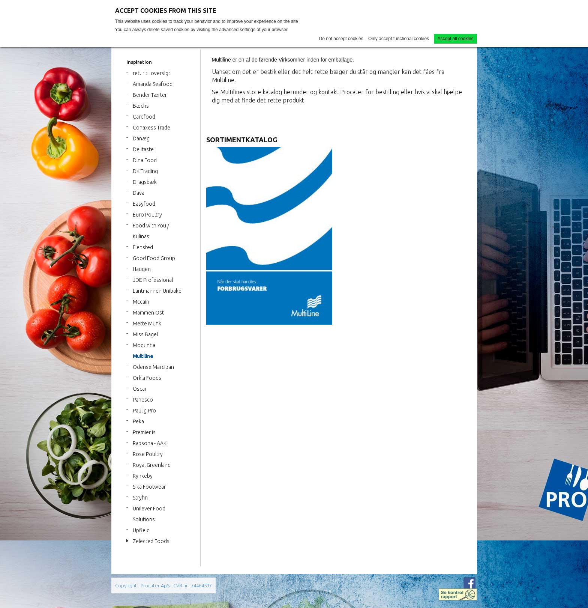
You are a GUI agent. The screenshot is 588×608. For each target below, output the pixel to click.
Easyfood (144, 204)
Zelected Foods (151, 541)
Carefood (144, 117)
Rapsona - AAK (149, 443)
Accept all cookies (455, 38)
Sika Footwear (149, 487)
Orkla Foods (147, 378)
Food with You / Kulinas (151, 231)
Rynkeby (143, 476)
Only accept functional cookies (398, 38)
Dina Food (145, 160)
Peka (138, 421)
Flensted (143, 247)
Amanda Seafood (152, 84)
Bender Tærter (150, 95)
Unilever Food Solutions (149, 514)
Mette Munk (147, 324)
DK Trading (145, 171)
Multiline (143, 356)
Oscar (140, 389)
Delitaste (143, 149)
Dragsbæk (145, 182)
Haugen (142, 269)
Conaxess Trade (151, 128)
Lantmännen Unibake (157, 291)
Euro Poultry (147, 215)
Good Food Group (154, 258)
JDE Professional (153, 280)
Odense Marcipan (153, 367)
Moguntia (144, 345)
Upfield (141, 530)
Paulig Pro (144, 411)
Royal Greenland (152, 465)
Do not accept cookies (341, 38)
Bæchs (141, 106)
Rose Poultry (148, 454)
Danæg (141, 138)
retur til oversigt (151, 73)
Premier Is (144, 432)
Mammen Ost (148, 313)
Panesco (143, 400)
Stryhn (140, 498)
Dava (138, 193)
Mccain (141, 302)
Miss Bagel (145, 334)
